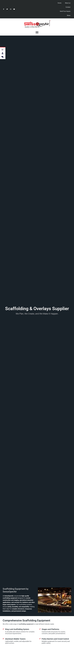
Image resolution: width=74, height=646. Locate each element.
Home (59, 3)
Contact (68, 7)
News (68, 15)
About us (67, 3)
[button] (37, 32)
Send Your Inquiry (65, 11)
